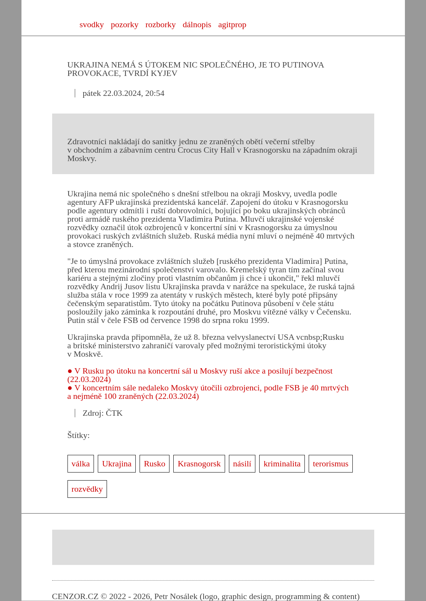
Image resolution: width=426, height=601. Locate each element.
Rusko (154, 463)
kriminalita (282, 463)
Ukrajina (117, 463)
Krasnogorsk (199, 463)
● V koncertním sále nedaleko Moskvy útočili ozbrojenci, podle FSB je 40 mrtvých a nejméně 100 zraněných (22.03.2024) (208, 392)
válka (81, 463)
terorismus (331, 463)
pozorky (124, 24)
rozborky (160, 24)
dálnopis (197, 24)
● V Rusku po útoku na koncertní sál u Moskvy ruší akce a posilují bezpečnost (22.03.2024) (200, 375)
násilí (242, 463)
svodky (92, 24)
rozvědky (87, 489)
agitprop (232, 24)
